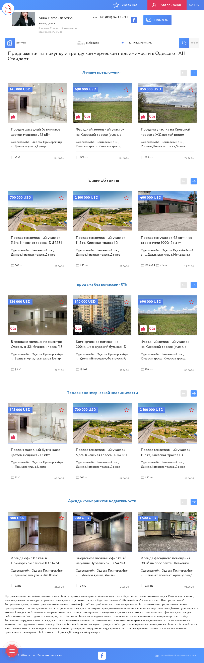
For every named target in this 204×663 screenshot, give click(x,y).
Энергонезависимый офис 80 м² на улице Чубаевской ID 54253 (101, 561)
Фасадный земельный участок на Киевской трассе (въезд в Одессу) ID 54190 (100, 134)
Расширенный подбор (194, 43)
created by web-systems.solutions (178, 655)
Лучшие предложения (102, 72)
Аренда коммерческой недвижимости (102, 501)
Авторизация (171, 5)
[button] (106, 43)
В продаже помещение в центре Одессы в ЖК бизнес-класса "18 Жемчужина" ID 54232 (37, 346)
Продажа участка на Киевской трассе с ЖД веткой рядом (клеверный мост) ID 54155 (165, 134)
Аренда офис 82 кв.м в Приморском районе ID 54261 (35, 561)
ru (197, 5)
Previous (184, 73)
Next (194, 73)
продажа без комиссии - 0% (102, 284)
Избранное (125, 5)
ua (191, 5)
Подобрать (184, 43)
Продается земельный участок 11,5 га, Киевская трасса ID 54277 (100, 242)
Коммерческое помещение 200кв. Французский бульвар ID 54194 (101, 346)
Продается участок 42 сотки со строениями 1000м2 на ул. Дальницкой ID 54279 (166, 242)
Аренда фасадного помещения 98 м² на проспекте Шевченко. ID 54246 (165, 563)
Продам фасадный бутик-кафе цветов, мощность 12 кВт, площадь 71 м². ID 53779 (35, 134)
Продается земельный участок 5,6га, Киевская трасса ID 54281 (36, 240)
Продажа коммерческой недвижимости (102, 393)
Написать (161, 20)
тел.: (110, 17)
